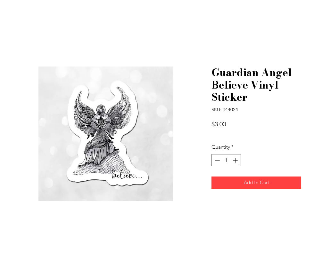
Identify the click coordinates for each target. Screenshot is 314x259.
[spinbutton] (226, 160)
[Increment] (236, 160)
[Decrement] (216, 160)
